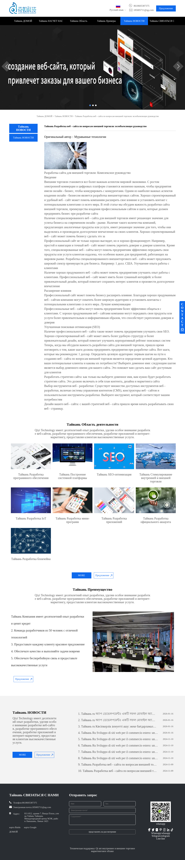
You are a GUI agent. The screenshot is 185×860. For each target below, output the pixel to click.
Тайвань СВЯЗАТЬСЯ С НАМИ (162, 22)
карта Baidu (14, 827)
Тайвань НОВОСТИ (134, 21)
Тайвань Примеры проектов (106, 22)
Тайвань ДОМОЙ (23, 21)
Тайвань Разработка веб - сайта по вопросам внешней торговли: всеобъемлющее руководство (118, 764)
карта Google (30, 827)
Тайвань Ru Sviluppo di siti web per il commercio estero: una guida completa (118, 733)
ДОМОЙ (13, 832)
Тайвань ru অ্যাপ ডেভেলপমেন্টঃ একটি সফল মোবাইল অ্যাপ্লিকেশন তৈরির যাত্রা (118, 714)
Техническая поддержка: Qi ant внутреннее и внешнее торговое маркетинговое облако (102, 849)
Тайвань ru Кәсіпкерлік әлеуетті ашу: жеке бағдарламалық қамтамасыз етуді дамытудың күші (118, 726)
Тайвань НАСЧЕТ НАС (51, 21)
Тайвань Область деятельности (78, 22)
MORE (81, 575)
